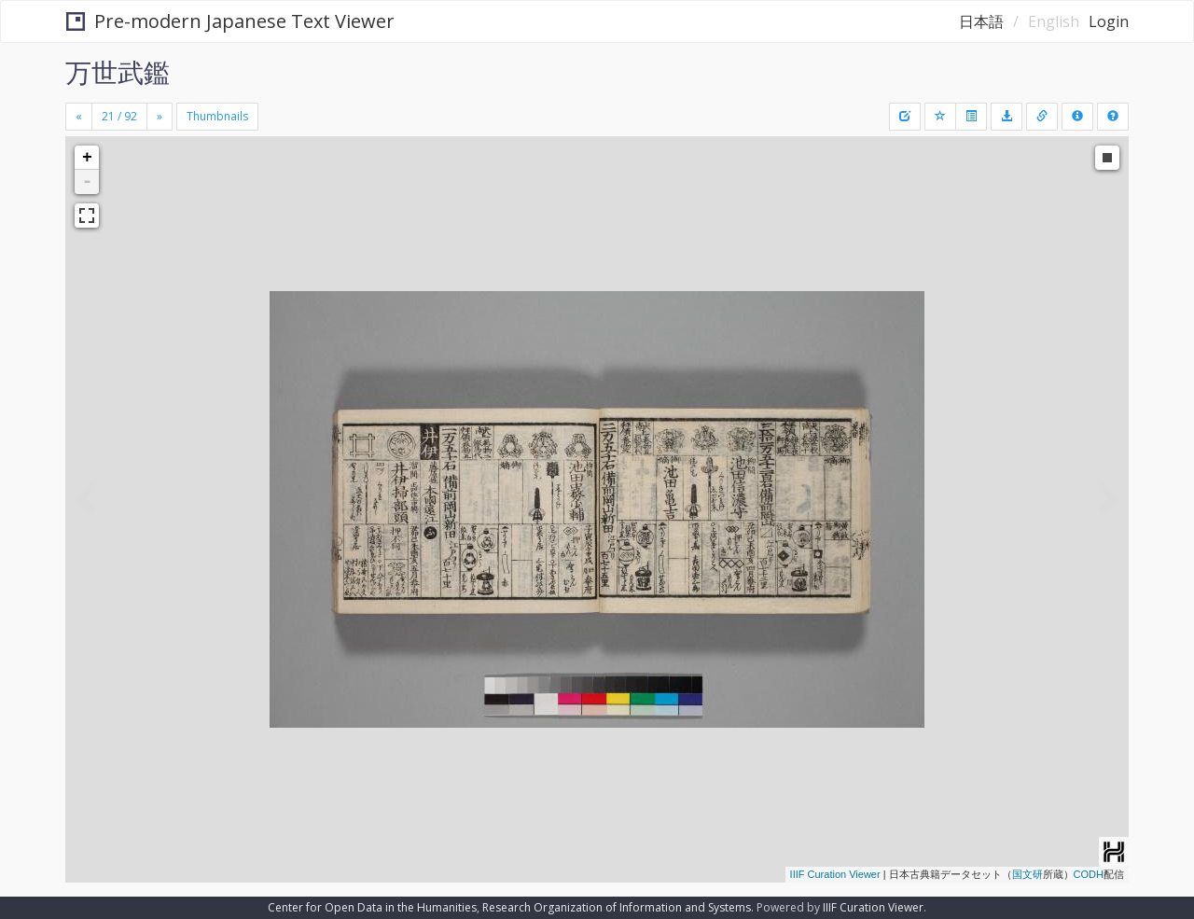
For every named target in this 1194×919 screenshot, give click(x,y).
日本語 (981, 21)
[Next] (159, 117)
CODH (1089, 874)
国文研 (1027, 874)
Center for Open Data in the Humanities (372, 907)
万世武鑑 (117, 72)
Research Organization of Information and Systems (616, 907)
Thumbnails (217, 116)
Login (1109, 21)
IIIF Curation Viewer (835, 874)
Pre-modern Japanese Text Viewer (230, 21)
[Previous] (78, 117)
